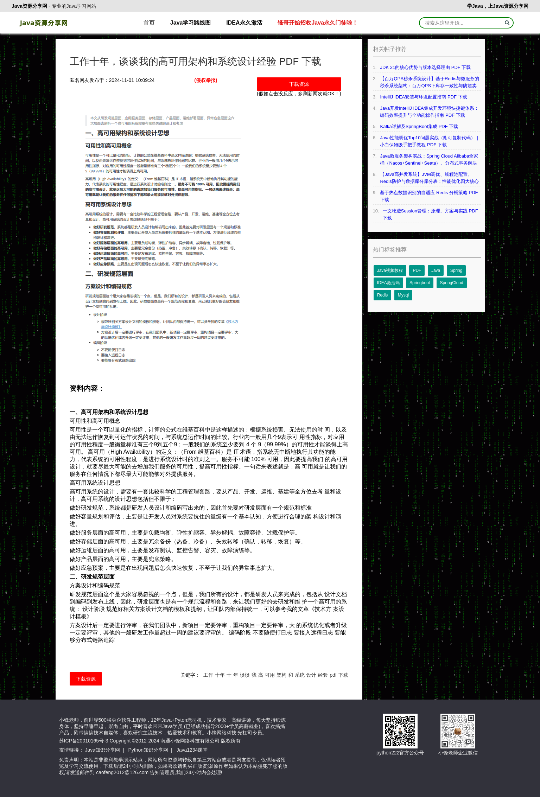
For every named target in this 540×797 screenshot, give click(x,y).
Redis (382, 295)
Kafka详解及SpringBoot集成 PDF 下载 (419, 126)
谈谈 (245, 675)
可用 (270, 675)
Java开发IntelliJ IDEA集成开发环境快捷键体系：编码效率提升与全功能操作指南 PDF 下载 (429, 112)
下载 (343, 675)
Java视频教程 (390, 270)
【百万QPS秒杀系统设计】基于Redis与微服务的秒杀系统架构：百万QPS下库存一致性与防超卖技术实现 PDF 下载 (429, 82)
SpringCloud (451, 282)
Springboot (419, 282)
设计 (311, 675)
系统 (300, 675)
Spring (456, 270)
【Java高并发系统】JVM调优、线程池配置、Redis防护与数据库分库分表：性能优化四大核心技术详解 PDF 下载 (429, 178)
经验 (323, 675)
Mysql (403, 295)
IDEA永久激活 (244, 23)
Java (435, 270)
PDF (417, 270)
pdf (333, 675)
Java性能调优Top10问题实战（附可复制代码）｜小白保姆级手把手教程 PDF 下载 (430, 141)
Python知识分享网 (148, 750)
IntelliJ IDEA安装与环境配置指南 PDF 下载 (423, 97)
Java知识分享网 (102, 750)
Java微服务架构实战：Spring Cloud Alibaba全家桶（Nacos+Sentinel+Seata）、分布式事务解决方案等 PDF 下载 (429, 160)
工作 (208, 675)
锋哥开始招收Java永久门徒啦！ (318, 23)
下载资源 (299, 84)
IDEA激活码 (388, 282)
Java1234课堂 (192, 750)
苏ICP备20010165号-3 (83, 741)
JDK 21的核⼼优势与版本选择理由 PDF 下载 (425, 67)
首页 (149, 23)
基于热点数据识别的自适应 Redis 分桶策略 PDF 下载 (429, 196)
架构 (281, 675)
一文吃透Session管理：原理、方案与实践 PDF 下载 (430, 214)
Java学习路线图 (190, 23)
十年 (220, 675)
